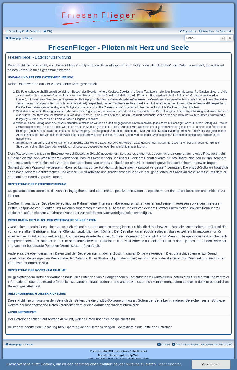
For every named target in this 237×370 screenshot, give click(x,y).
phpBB (106, 351)
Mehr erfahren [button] (170, 364)
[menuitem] (33, 31)
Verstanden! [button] (211, 364)
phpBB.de (134, 355)
